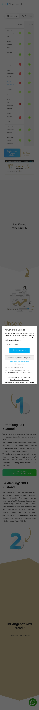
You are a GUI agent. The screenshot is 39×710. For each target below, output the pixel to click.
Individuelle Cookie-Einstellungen (19, 361)
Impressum (26, 380)
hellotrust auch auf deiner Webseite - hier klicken (18, 372)
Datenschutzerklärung (16, 380)
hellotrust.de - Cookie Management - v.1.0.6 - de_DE (19, 382)
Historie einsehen (19, 364)
